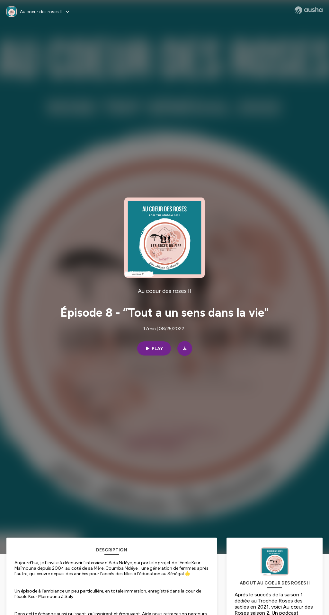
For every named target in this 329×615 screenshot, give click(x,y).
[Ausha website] (309, 10)
